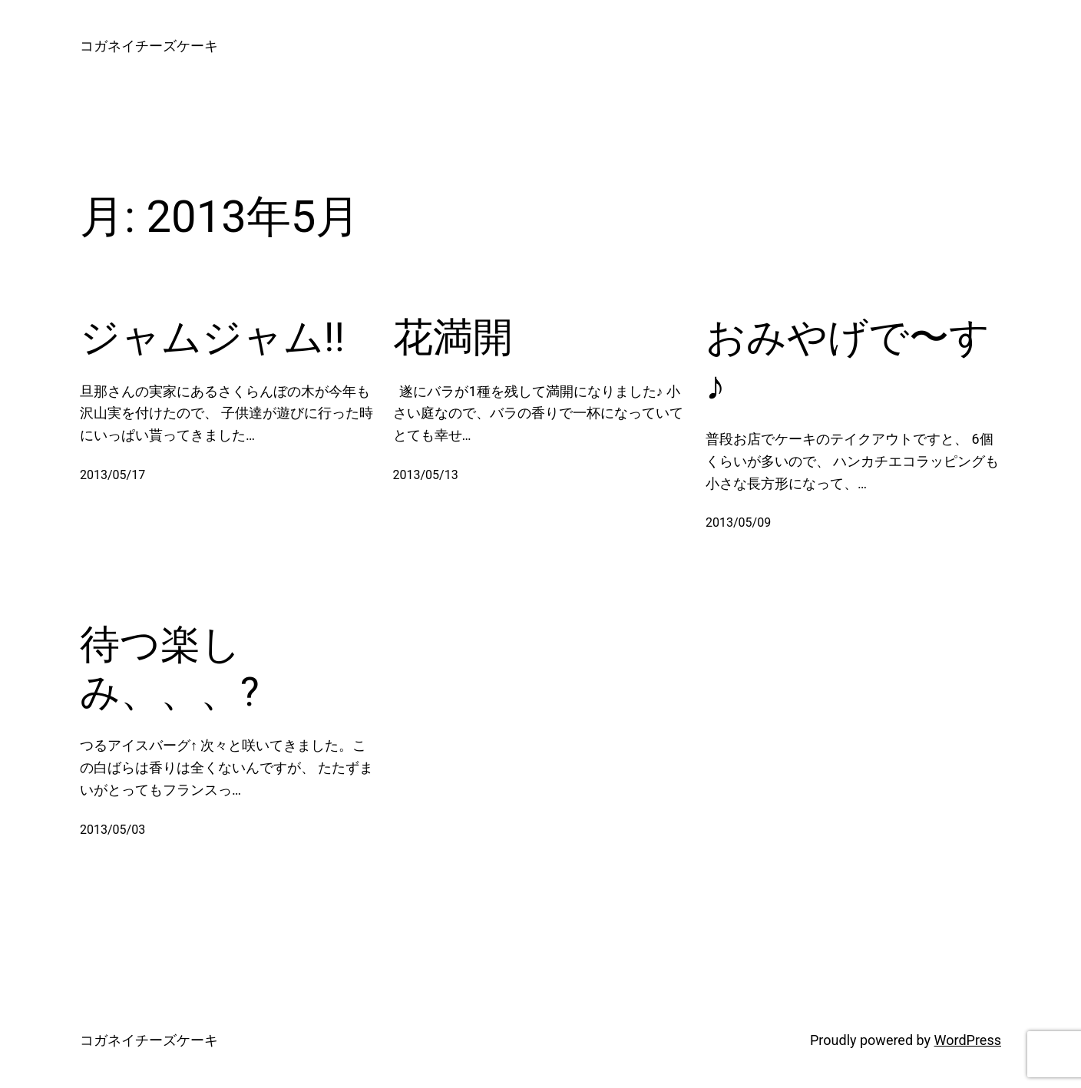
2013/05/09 (738, 522)
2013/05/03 (112, 829)
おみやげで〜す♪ (848, 361)
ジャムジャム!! (212, 337)
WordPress (967, 1040)
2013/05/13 (425, 475)
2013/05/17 (112, 475)
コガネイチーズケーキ (149, 46)
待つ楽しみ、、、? (170, 668)
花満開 (453, 337)
